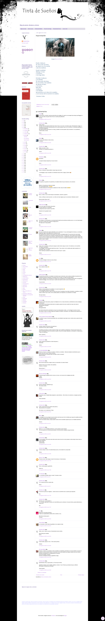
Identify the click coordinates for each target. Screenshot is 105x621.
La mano (30, 234)
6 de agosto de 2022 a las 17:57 (45, 507)
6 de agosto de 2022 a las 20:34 (45, 536)
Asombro (25, 136)
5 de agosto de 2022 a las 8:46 (45, 433)
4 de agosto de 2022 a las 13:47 (45, 200)
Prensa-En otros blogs (47, 28)
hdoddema (53, 615)
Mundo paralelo (30, 255)
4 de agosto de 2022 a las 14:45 (45, 226)
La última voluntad (30, 194)
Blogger (65, 615)
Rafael (40, 138)
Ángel (40, 113)
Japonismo (25, 285)
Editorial (24, 300)
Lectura (24, 268)
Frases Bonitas (42, 522)
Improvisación (26, 140)
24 (23, 124)
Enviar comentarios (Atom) (46, 576)
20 (23, 155)
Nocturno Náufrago (43, 373)
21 (23, 153)
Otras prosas (25, 280)
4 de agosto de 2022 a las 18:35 (45, 283)
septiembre (26, 133)
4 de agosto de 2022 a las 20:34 (45, 389)
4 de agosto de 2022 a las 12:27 (45, 119)
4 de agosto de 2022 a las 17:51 (45, 261)
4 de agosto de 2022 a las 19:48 (45, 312)
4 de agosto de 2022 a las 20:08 (45, 336)
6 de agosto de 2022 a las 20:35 (45, 545)
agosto (25, 135)
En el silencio (26, 138)
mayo (25, 145)
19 (23, 157)
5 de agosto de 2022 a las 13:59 (45, 453)
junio (25, 143)
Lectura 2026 (65, 28)
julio (25, 142)
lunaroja (40, 300)
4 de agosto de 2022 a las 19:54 (45, 321)
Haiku (24, 269)
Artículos (24, 282)
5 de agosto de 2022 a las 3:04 (45, 423)
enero (25, 151)
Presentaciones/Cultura (57, 28)
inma (40, 258)
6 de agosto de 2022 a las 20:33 (45, 525)
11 (23, 170)
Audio (24, 297)
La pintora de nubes (30, 228)
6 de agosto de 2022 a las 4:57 (45, 476)
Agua (24, 288)
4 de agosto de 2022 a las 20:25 (45, 357)
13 (23, 167)
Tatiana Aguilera (42, 274)
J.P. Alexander (42, 473)
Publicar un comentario (42, 572)
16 (23, 162)
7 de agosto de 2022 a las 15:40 (45, 570)
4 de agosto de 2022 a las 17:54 (45, 270)
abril (25, 147)
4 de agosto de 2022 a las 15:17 (45, 254)
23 (23, 125)
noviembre (26, 130)
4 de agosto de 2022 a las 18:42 (45, 296)
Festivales (25, 301)
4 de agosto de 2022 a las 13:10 (45, 164)
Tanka (24, 270)
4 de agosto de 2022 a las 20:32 (45, 369)
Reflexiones (25, 276)
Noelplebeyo (41, 156)
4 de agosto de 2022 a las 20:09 (45, 346)
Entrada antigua (81, 574)
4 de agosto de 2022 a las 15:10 (45, 240)
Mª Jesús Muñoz (42, 549)
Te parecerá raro (30, 215)
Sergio (40, 230)
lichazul (40, 180)
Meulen (40, 415)
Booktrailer (25, 298)
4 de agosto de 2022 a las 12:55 (45, 153)
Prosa (24, 273)
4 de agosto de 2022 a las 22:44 (45, 411)
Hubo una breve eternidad (30, 242)
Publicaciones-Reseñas (38, 28)
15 (23, 163)
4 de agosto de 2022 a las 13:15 (45, 176)
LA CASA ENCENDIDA (43, 350)
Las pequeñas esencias (27, 275)
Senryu (24, 289)
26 (23, 120)
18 (23, 158)
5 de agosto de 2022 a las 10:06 (45, 444)
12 (23, 168)
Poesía (41, 106)
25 (23, 122)
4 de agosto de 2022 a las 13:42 (45, 189)
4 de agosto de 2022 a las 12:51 (45, 142)
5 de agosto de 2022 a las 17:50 (45, 460)
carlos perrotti (42, 393)
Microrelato (25, 286)
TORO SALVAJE (42, 204)
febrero (25, 150)
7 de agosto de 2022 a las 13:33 (45, 557)
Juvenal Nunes (42, 437)
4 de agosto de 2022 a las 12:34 (45, 134)
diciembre (26, 128)
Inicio (61, 574)
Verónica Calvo (42, 123)
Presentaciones (26, 283)
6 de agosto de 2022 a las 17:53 (45, 495)
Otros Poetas (25, 266)
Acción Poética (25, 278)
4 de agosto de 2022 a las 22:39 (45, 401)
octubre (25, 132)
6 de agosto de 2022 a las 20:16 (45, 518)
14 (23, 165)
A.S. (40, 510)
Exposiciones (25, 279)
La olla (30, 207)
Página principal (23, 28)
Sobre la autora (30, 28)
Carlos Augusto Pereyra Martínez (45, 316)
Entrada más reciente (40, 574)
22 (23, 127)
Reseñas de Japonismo (27, 293)
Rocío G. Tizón (42, 457)
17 (23, 160)
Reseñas (24, 302)
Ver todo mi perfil (25, 43)
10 (23, 171)
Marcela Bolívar (58, 59)
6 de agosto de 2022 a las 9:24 (45, 486)
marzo (25, 148)
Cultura (24, 272)
